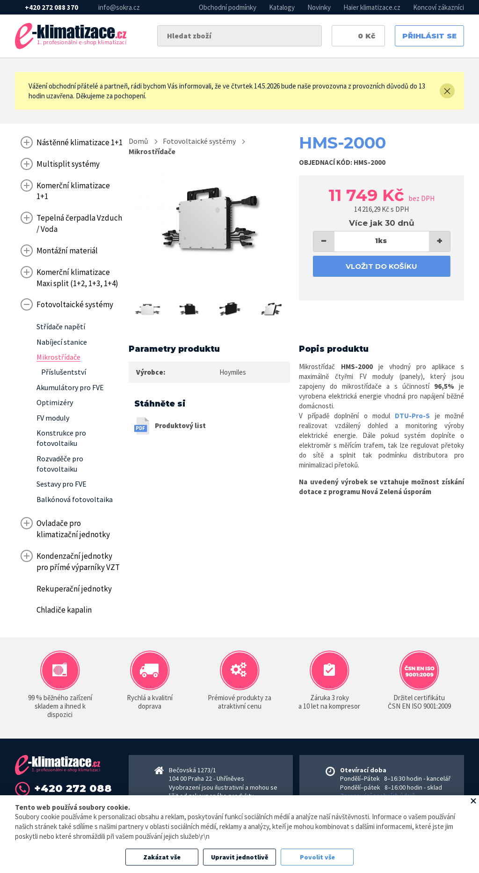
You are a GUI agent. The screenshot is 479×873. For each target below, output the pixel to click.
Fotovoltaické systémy (199, 141)
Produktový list (180, 425)
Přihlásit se (429, 35)
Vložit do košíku (381, 266)
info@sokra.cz (119, 7)
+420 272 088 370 (51, 7)
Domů (138, 141)
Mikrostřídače (152, 151)
